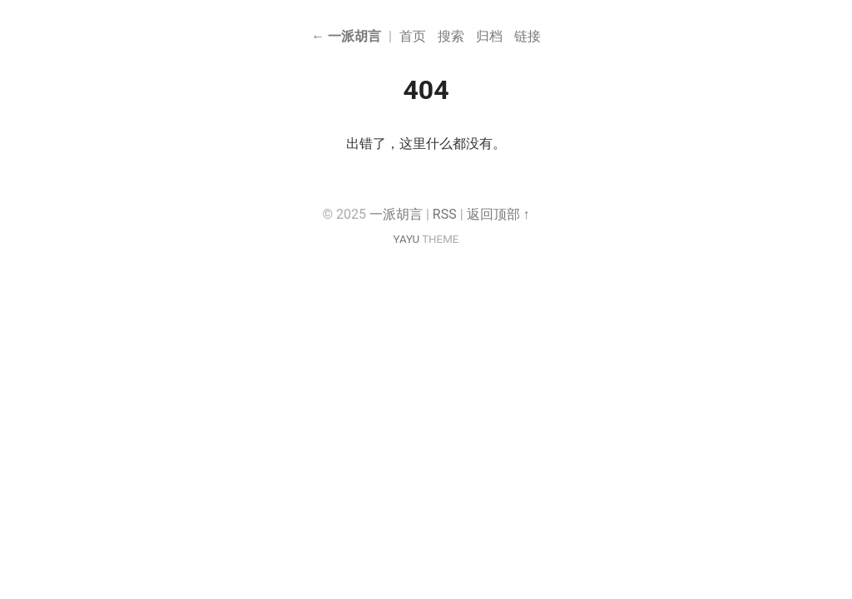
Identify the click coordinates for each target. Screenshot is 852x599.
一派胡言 (396, 214)
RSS (445, 214)
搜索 (451, 36)
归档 (489, 36)
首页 (412, 36)
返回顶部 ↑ (498, 214)
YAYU (407, 239)
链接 (527, 36)
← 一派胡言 (346, 36)
